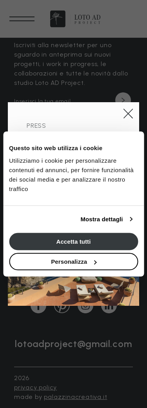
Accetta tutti (73, 241)
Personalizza (73, 261)
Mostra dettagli (101, 219)
